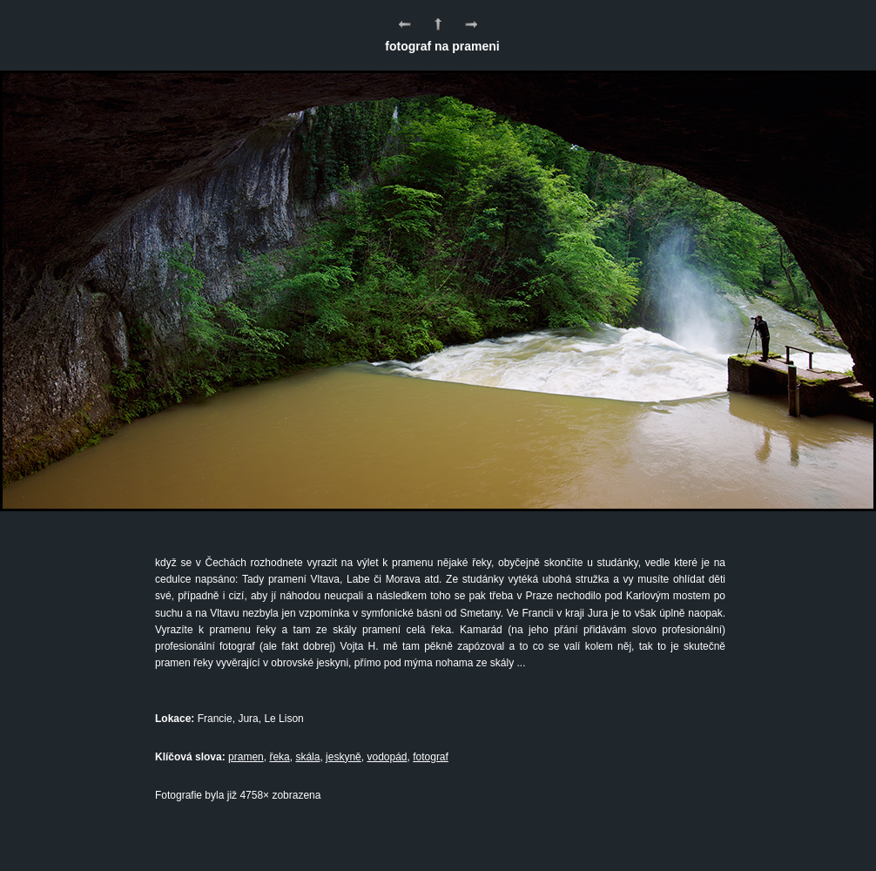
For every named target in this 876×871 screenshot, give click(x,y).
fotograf (430, 757)
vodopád (387, 757)
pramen (246, 757)
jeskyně (343, 757)
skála (307, 757)
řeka (279, 757)
